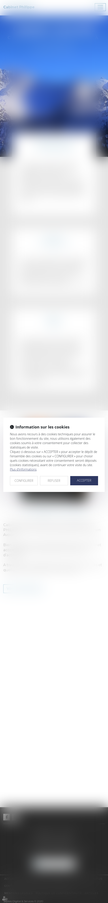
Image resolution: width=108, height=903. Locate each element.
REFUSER (54, 480)
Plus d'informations (23, 469)
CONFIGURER (24, 480)
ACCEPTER (84, 480)
